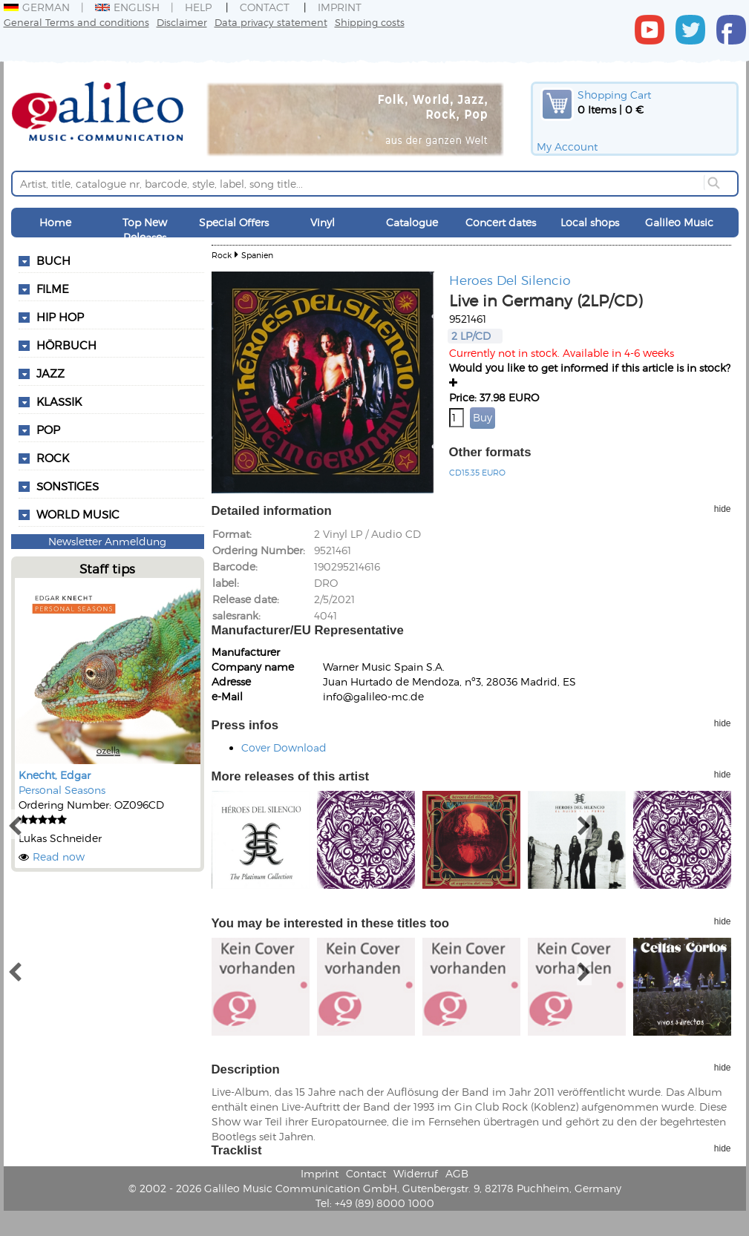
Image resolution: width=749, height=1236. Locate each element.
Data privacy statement (271, 21)
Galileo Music (679, 222)
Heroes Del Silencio (510, 279)
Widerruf (415, 1173)
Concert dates (500, 222)
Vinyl (322, 222)
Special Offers (234, 222)
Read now (59, 856)
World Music (78, 514)
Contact (265, 7)
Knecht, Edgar (55, 775)
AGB (456, 1173)
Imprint (340, 7)
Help (198, 7)
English (127, 7)
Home (55, 222)
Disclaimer (182, 21)
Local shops (589, 222)
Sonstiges (67, 486)
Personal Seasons (62, 789)
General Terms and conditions (76, 21)
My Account (567, 146)
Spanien (257, 255)
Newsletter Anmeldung (107, 541)
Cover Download (284, 747)
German (37, 7)
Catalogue (412, 222)
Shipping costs (370, 21)
